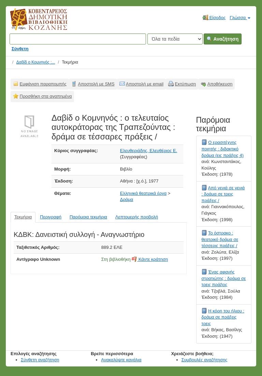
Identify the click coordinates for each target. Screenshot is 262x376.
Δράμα (126, 199)
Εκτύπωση (185, 83)
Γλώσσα (240, 17)
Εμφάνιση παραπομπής (43, 83)
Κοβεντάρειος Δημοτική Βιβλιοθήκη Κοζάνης (32, 23)
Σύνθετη (20, 48)
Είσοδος (214, 17)
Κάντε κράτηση (150, 259)
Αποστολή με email (144, 83)
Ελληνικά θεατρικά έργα (143, 193)
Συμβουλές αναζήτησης (204, 359)
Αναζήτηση (222, 39)
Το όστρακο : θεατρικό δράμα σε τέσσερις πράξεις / (220, 239)
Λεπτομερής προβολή (136, 216)
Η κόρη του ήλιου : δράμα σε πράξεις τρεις (223, 317)
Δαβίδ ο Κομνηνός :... (35, 62)
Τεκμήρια (23, 216)
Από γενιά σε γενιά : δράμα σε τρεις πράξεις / (223, 194)
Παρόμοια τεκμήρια (88, 216)
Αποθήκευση (220, 83)
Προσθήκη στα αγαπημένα (46, 96)
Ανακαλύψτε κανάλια (121, 359)
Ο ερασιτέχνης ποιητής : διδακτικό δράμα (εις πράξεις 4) (223, 149)
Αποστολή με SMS (96, 83)
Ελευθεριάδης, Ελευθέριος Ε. (148, 150)
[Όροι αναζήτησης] (78, 38)
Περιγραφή (50, 216)
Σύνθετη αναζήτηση (40, 359)
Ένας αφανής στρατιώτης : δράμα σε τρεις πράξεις (224, 278)
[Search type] (175, 38)
